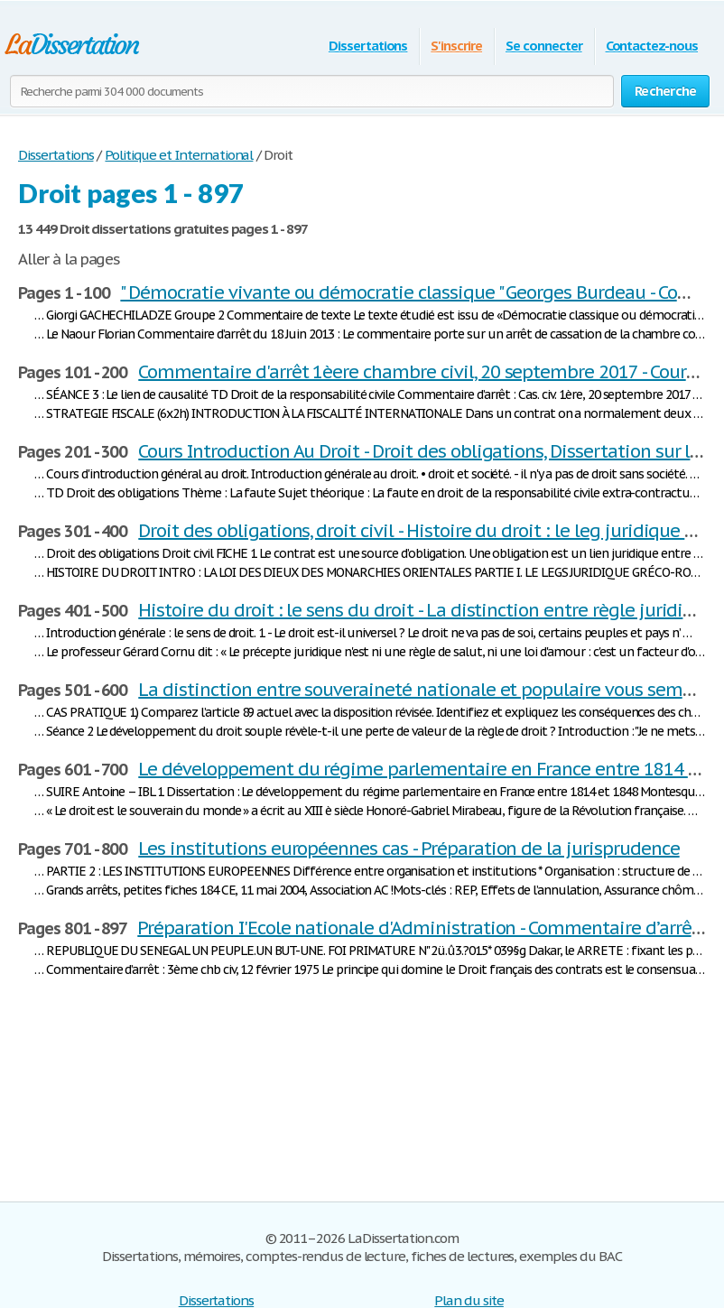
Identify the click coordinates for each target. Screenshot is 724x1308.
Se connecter (544, 45)
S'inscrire (456, 45)
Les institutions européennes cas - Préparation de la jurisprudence (408, 848)
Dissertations (368, 45)
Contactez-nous (652, 45)
